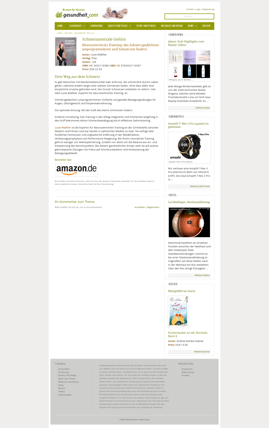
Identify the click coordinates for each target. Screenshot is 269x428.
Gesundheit (75, 25)
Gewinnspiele (64, 394)
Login (198, 9)
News (191, 25)
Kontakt (190, 9)
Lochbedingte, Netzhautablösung (189, 202)
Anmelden (139, 207)
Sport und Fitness (146, 25)
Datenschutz (188, 372)
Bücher (206, 25)
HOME (60, 25)
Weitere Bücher (202, 351)
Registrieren (153, 207)
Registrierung (208, 9)
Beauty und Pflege (117, 25)
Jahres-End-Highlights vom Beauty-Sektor (186, 43)
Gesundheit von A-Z (84, 33)
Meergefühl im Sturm (181, 291)
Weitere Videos (202, 275)
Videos (61, 391)
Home (60, 33)
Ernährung (97, 25)
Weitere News (203, 107)
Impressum (187, 369)
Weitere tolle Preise (200, 186)
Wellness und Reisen (172, 25)
